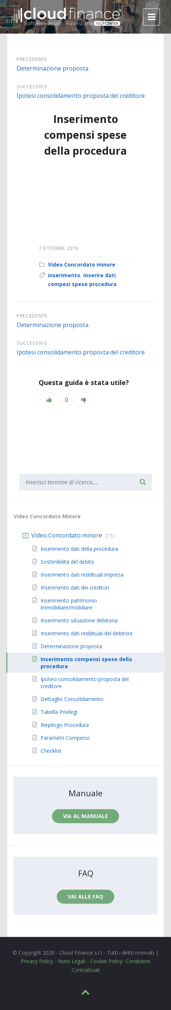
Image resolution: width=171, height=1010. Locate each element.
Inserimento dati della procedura (79, 548)
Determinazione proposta (52, 68)
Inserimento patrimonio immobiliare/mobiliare (69, 604)
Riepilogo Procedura (65, 724)
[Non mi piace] (83, 399)
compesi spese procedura (82, 284)
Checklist (51, 750)
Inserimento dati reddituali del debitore (87, 633)
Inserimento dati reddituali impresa (82, 574)
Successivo (32, 86)
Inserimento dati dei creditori (75, 587)
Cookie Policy (106, 961)
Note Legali (72, 961)
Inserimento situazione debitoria (79, 620)
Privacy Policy (37, 961)
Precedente (32, 59)
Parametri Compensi (65, 737)
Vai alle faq (85, 896)
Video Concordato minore (81, 264)
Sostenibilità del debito (67, 561)
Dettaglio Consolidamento (72, 698)
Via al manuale (85, 816)
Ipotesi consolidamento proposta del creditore (81, 96)
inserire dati (99, 275)
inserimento (64, 275)
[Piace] (49, 399)
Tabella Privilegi (59, 711)
